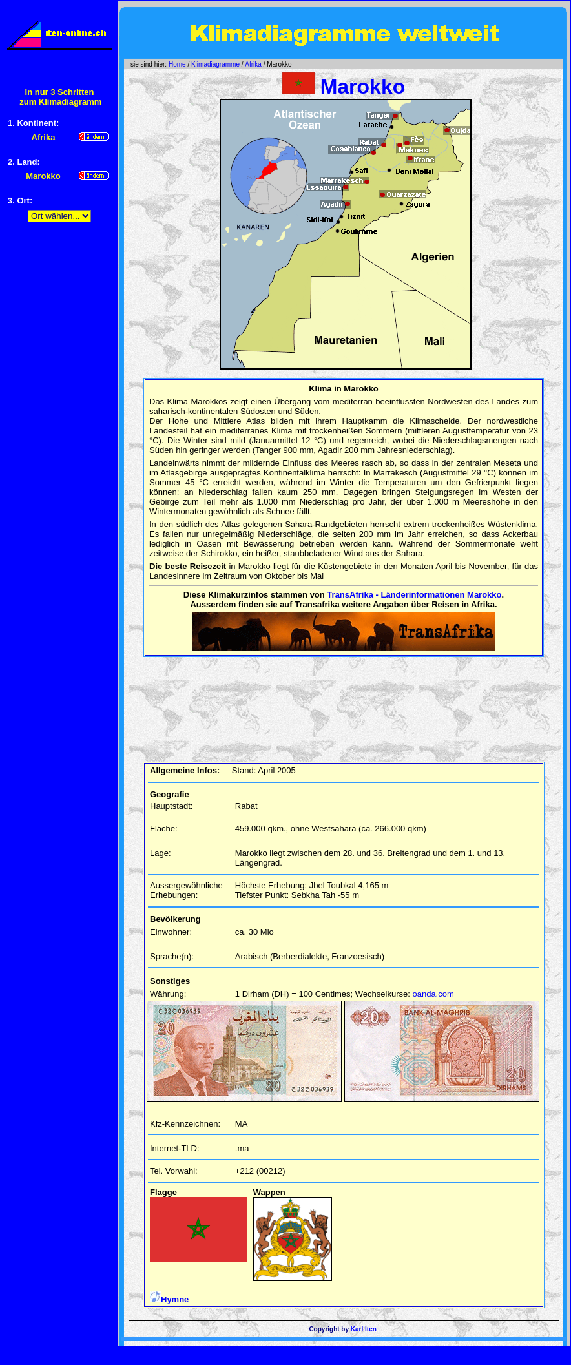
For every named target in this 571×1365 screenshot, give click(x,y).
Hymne (169, 1299)
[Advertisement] (59, 433)
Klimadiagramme (215, 64)
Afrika (253, 64)
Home (177, 64)
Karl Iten (364, 1329)
